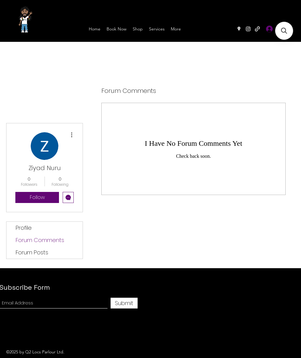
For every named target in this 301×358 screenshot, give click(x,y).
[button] (284, 31)
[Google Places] (239, 29)
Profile (24, 228)
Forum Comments (40, 240)
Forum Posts (32, 252)
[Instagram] (248, 29)
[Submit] (124, 303)
